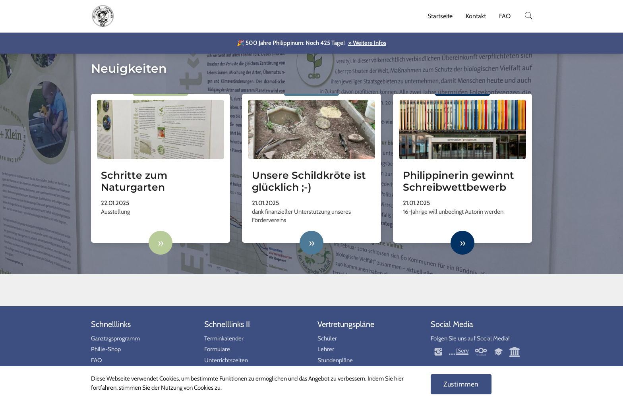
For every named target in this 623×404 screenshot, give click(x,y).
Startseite (440, 16)
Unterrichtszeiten (226, 360)
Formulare (217, 349)
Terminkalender (224, 338)
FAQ (505, 16)
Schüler (327, 338)
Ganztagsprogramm (115, 338)
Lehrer (325, 349)
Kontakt (476, 16)
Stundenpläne (335, 360)
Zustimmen (461, 384)
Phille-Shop (106, 349)
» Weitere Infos (367, 42)
